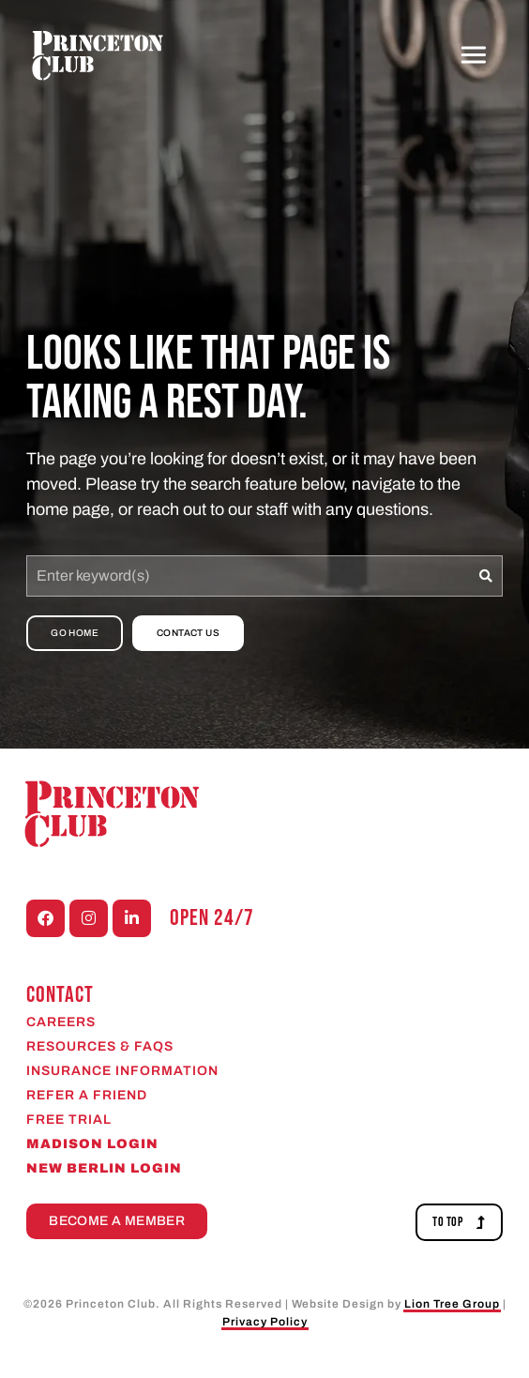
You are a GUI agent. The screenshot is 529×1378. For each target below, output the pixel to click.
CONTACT (60, 994)
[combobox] (248, 576)
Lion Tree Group (452, 1303)
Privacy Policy (265, 1321)
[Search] (486, 576)
